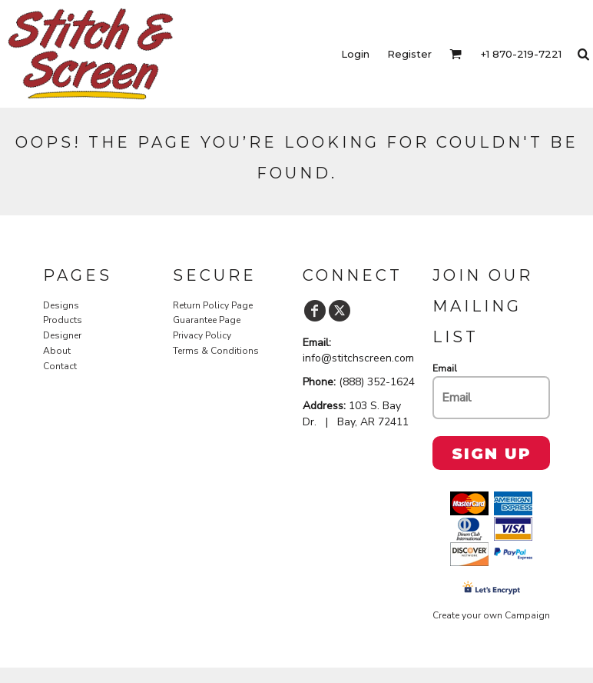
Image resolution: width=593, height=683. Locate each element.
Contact (60, 366)
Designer (62, 335)
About (57, 351)
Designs (61, 305)
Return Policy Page (213, 305)
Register (409, 54)
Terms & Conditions (216, 351)
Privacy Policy (202, 335)
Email (444, 368)
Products (62, 320)
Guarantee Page (206, 320)
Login (355, 54)
